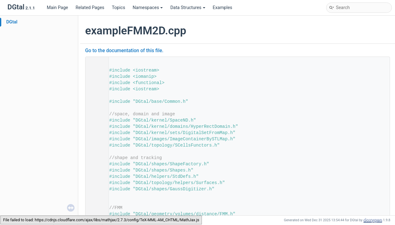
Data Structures (187, 7)
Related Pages (89, 7)
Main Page (57, 7)
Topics (118, 7)
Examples (222, 7)
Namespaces (148, 7)
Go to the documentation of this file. (124, 50)
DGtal (12, 22)
